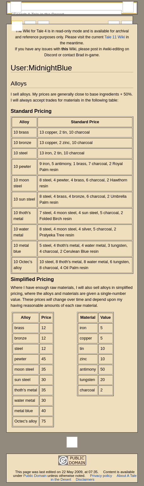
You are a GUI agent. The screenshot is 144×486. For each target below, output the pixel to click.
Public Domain (35, 476)
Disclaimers (85, 479)
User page (17, 26)
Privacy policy (101, 476)
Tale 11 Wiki (114, 37)
